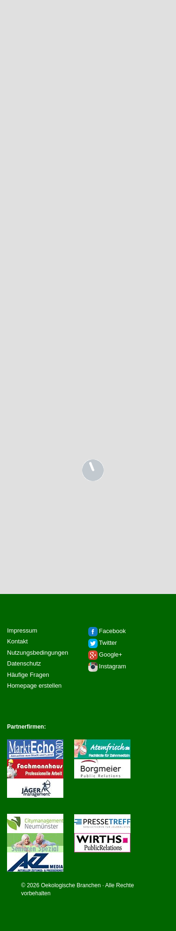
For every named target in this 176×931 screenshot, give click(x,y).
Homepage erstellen (34, 685)
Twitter (108, 642)
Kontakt (17, 641)
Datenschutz (24, 663)
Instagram (112, 666)
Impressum (22, 630)
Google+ (110, 654)
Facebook (112, 630)
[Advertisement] (88, 140)
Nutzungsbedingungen (37, 652)
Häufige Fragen (28, 674)
